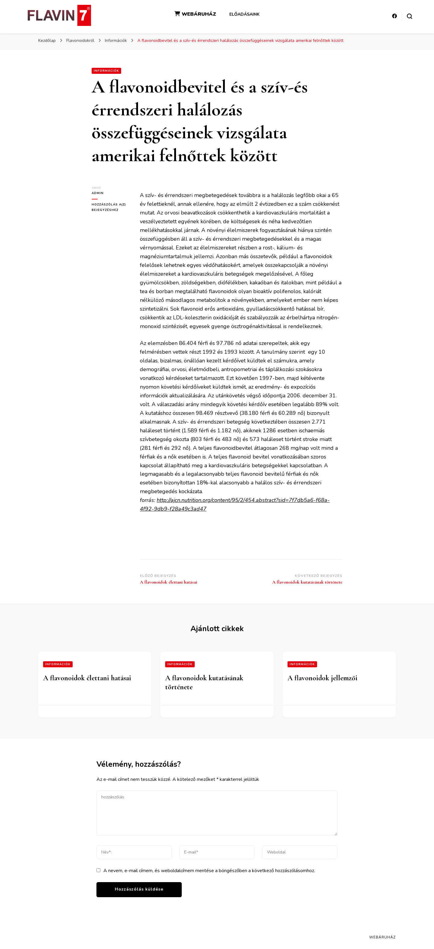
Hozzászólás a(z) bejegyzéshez (111, 207)
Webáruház (382, 937)
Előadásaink (244, 14)
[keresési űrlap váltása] (409, 16)
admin (98, 193)
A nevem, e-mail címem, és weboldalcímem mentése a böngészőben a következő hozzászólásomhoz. (209, 870)
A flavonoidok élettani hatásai (87, 678)
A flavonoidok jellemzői (322, 678)
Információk (106, 71)
